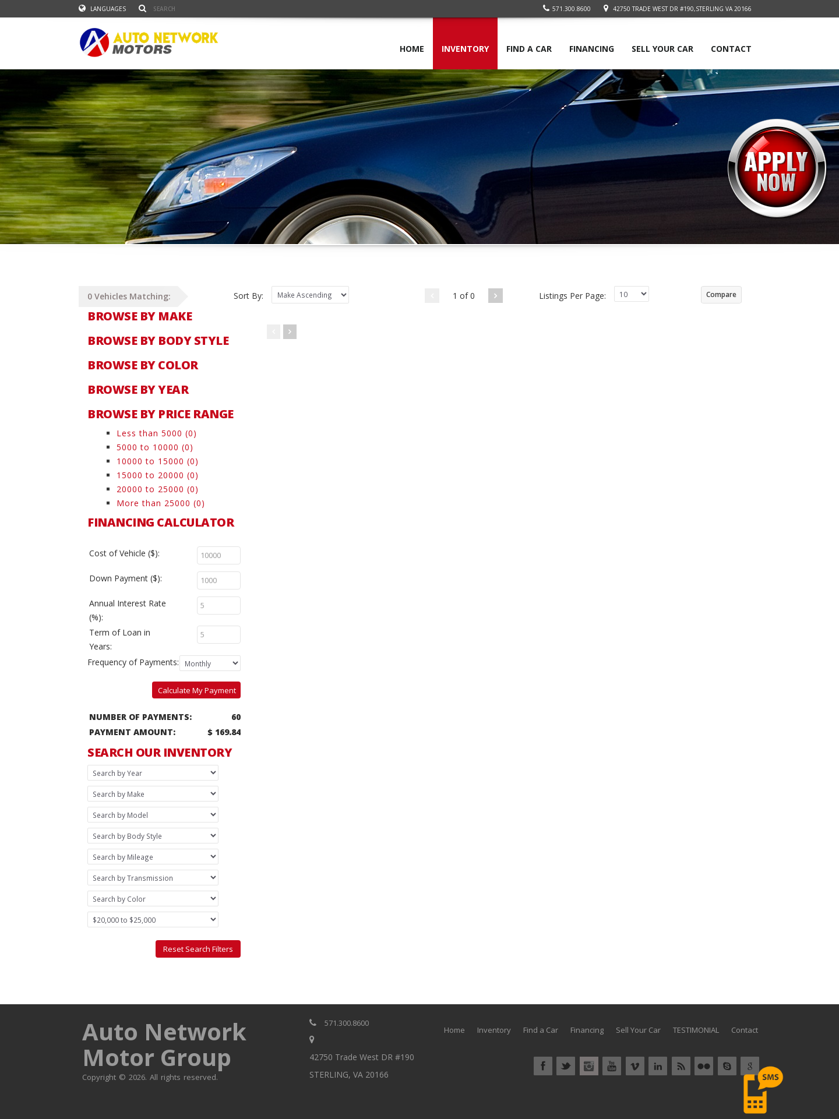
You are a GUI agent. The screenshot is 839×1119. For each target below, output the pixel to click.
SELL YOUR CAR (662, 48)
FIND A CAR (529, 48)
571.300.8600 (567, 9)
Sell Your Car (638, 1030)
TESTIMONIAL (696, 1030)
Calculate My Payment (197, 690)
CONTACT (731, 48)
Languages (102, 9)
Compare (721, 294)
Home (454, 1030)
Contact (744, 1030)
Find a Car (540, 1030)
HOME (412, 48)
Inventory (494, 1030)
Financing (587, 1030)
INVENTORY (465, 48)
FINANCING (591, 48)
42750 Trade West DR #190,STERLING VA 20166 (682, 9)
